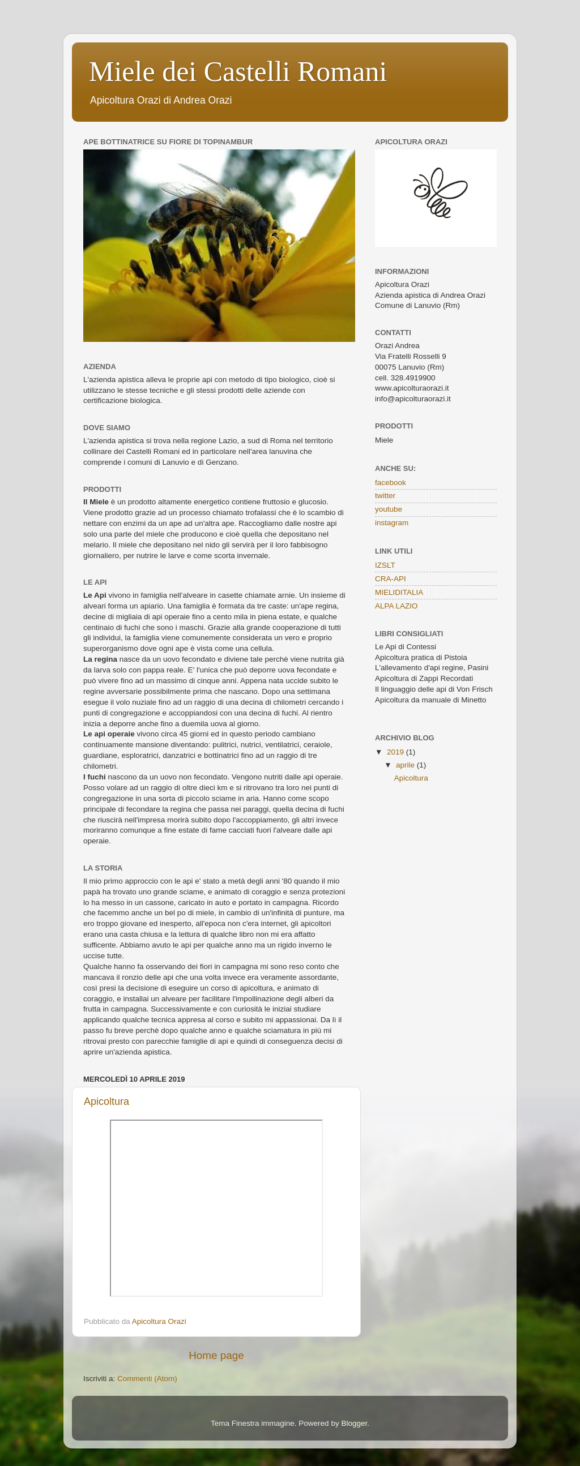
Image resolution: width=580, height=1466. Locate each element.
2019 (396, 752)
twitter (385, 495)
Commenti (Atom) (147, 1378)
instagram (391, 522)
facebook (390, 482)
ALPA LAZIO (396, 606)
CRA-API (390, 579)
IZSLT (385, 565)
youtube (388, 509)
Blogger (354, 1423)
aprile (406, 765)
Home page (216, 1355)
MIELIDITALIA (399, 592)
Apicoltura (106, 1101)
